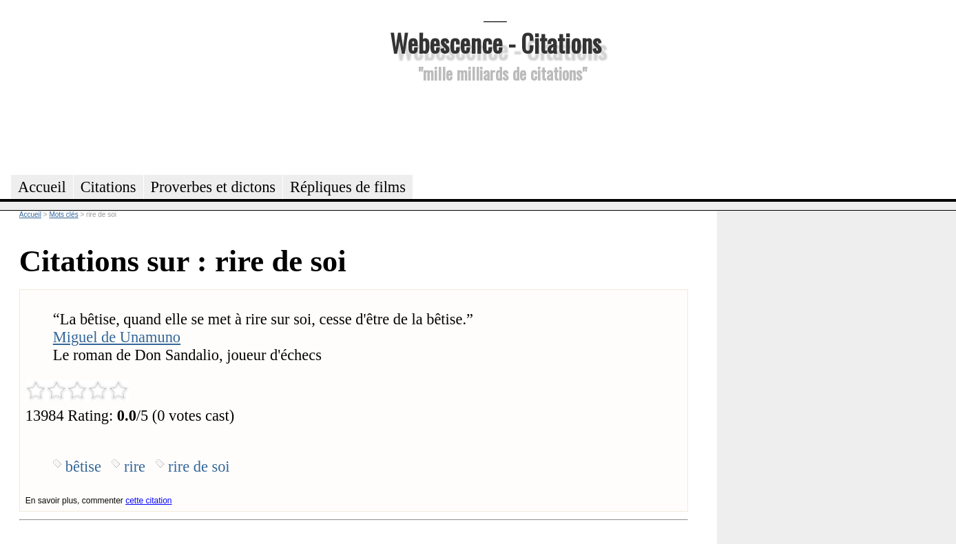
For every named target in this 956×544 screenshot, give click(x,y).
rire (134, 466)
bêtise (83, 466)
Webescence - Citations (495, 42)
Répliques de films (348, 187)
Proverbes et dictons (213, 187)
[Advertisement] (495, 127)
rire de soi (199, 466)
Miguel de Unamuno (116, 337)
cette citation (148, 500)
